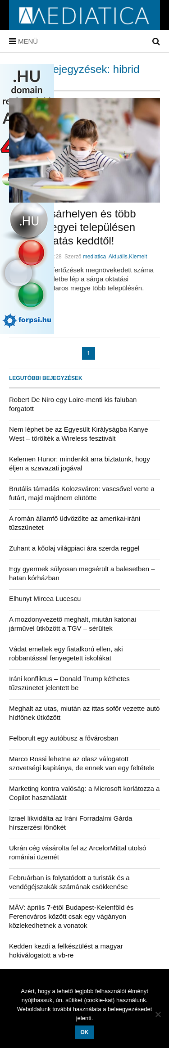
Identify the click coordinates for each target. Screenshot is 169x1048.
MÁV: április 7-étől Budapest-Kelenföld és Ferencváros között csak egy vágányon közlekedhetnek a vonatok (71, 916)
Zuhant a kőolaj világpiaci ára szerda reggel (74, 548)
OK (85, 1032)
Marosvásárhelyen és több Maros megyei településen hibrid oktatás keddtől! (72, 227)
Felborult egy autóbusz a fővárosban (64, 738)
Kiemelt (138, 256)
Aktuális (118, 256)
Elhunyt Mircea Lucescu (45, 598)
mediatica (94, 256)
